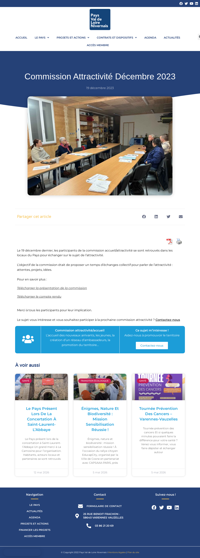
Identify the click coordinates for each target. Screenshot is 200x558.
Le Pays (42, 37)
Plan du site (133, 552)
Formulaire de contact (104, 506)
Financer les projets (34, 529)
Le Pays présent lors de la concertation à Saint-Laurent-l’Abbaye (41, 419)
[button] (144, 217)
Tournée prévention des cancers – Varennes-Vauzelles (158, 413)
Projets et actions (73, 37)
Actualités (172, 37)
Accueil (21, 37)
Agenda (150, 37)
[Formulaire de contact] (80, 506)
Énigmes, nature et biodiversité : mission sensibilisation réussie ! (100, 419)
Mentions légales (117, 552)
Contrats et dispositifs (117, 37)
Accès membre (98, 45)
